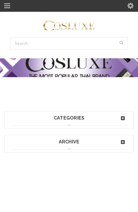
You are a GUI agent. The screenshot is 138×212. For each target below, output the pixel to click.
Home (60, 67)
